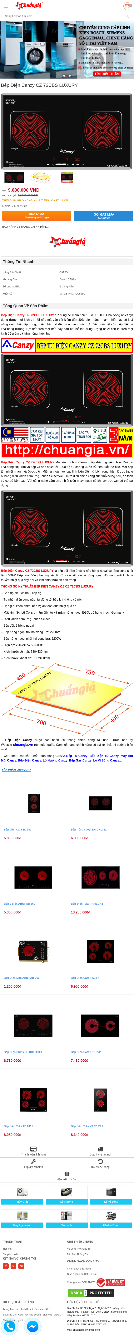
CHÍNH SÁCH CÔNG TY (83, 1261)
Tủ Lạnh (66, 1225)
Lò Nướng (66, 1201)
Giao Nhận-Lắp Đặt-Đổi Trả (82, 1274)
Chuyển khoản (10, 1254)
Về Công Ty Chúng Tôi (79, 1248)
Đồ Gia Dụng (111, 1225)
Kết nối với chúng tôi (19, 1258)
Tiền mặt (7, 1248)
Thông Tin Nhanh (18, 261)
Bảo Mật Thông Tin (77, 1254)
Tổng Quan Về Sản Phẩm (25, 306)
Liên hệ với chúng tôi (83, 1302)
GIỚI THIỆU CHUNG (80, 1241)
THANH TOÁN (12, 1241)
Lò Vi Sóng (111, 1201)
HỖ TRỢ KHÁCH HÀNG (18, 1302)
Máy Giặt (22, 1201)
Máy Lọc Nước (22, 1225)
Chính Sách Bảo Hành (79, 1268)
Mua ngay (36, 215)
